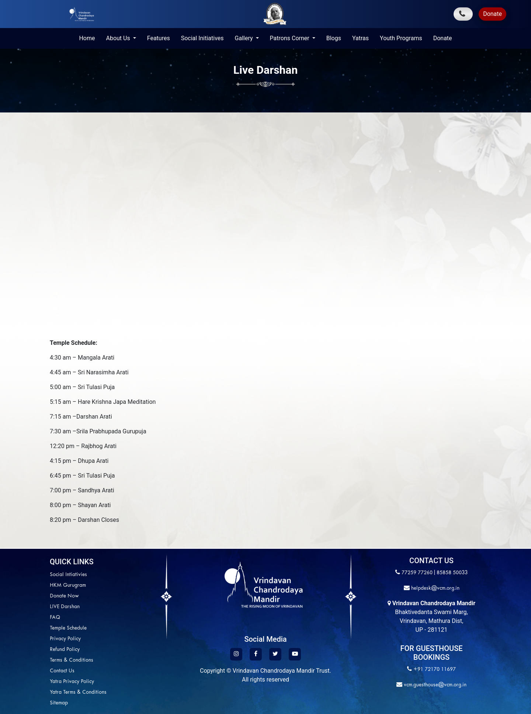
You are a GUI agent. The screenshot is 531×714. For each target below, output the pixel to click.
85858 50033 (452, 573)
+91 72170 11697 (434, 669)
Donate (492, 13)
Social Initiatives (202, 38)
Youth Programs (401, 38)
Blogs (333, 38)
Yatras (360, 38)
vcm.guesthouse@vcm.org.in (434, 685)
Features (158, 38)
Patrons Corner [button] (290, 38)
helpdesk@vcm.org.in (434, 588)
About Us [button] (118, 38)
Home (87, 38)
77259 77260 (417, 573)
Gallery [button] (244, 38)
